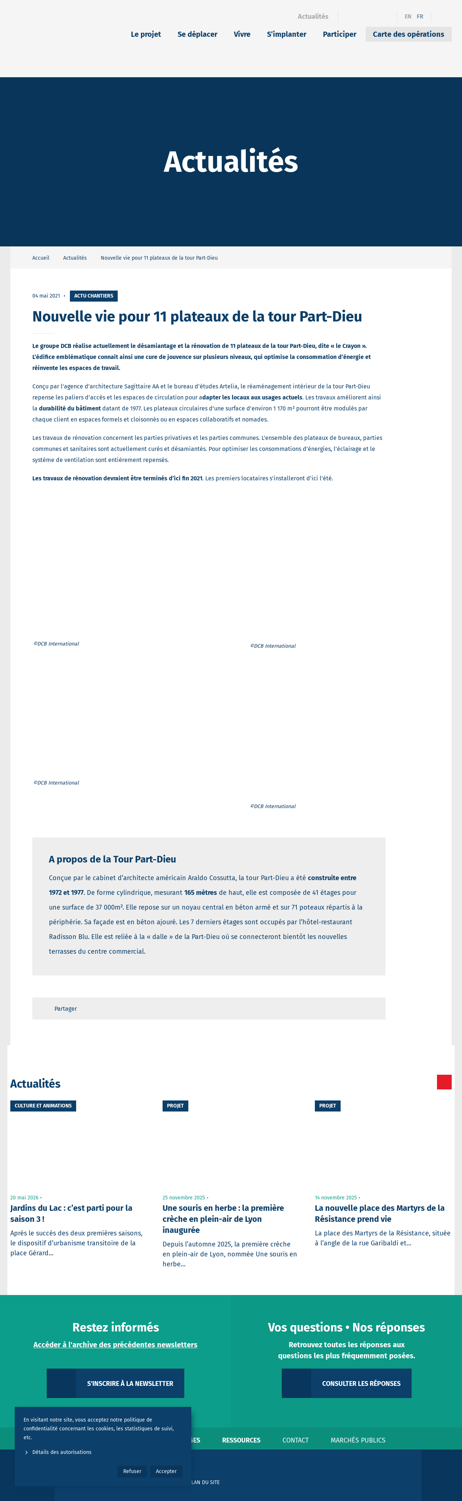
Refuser (132, 1471)
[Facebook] (348, 16)
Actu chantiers (93, 296)
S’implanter (286, 34)
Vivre (242, 34)
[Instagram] (373, 16)
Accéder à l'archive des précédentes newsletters (115, 1344)
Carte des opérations (408, 34)
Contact (295, 1440)
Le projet (146, 34)
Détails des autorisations (58, 1452)
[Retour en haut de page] (373, 1008)
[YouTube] (386, 16)
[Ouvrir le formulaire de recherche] (441, 16)
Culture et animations (43, 1106)
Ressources (241, 1440)
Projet (175, 1106)
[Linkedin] (361, 16)
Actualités (313, 17)
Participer (339, 34)
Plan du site (204, 1482)
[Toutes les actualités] (413, 1082)
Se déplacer (197, 34)
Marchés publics (358, 1440)
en (408, 16)
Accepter (166, 1471)
